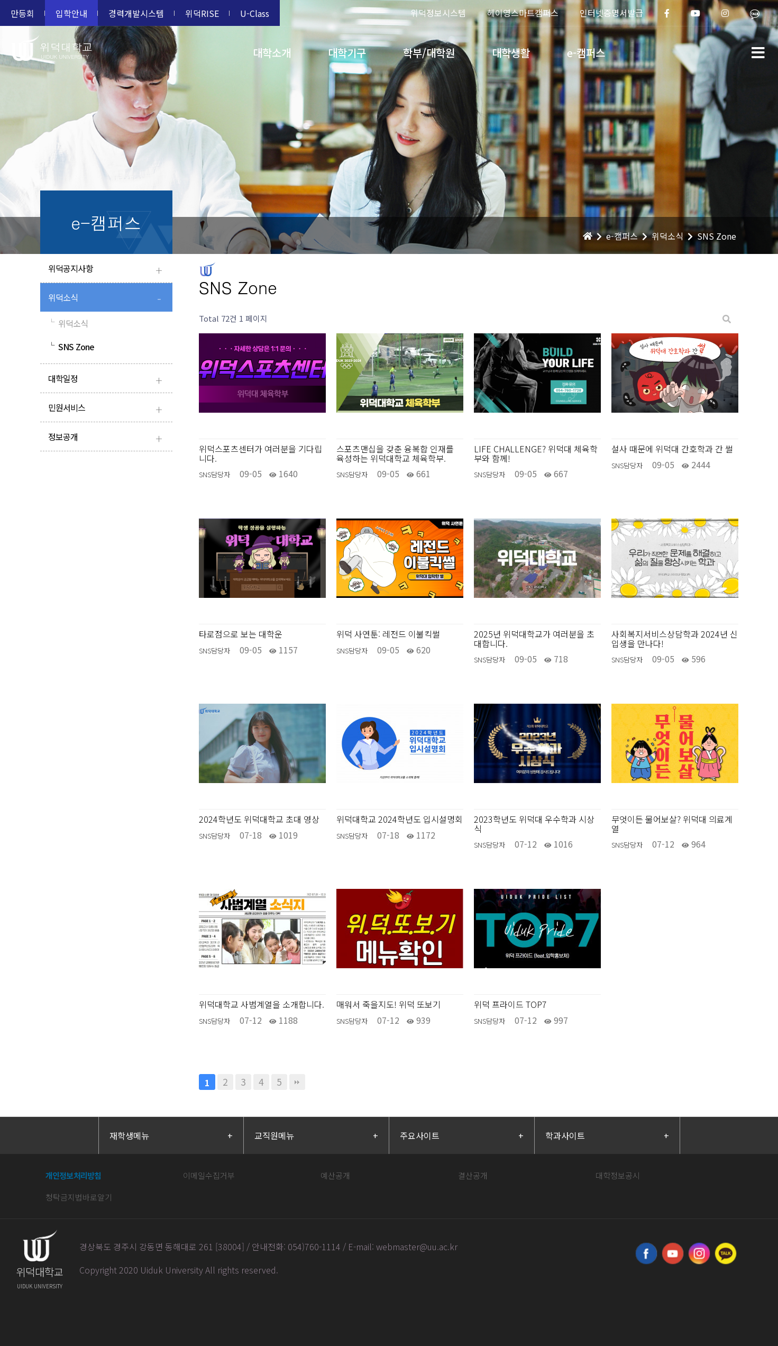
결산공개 (473, 1175)
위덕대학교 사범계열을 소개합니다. (261, 1004)
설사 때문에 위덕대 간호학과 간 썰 (672, 449)
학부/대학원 (429, 52)
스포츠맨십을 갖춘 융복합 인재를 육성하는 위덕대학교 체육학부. (395, 453)
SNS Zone (71, 346)
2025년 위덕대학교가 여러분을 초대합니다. (534, 639)
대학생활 (511, 52)
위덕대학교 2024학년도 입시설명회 (399, 819)
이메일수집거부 (209, 1175)
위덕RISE (202, 13)
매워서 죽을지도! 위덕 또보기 (388, 1004)
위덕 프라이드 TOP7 (510, 1004)
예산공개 (335, 1175)
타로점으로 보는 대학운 (240, 634)
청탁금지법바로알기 (78, 1197)
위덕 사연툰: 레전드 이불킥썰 (388, 634)
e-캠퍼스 (586, 52)
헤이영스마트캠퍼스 (523, 12)
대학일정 (107, 379)
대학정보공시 (618, 1175)
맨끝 (297, 1082)
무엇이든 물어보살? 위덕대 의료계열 (672, 824)
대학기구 (347, 52)
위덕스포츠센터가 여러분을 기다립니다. (260, 453)
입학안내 (71, 13)
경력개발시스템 (136, 13)
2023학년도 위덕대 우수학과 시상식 (534, 824)
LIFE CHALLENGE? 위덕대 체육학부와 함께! (536, 453)
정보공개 (107, 438)
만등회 (22, 13)
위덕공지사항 (107, 269)
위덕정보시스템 (438, 12)
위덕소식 (107, 298)
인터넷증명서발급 (611, 12)
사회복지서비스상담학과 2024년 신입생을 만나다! (674, 639)
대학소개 (272, 52)
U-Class (254, 13)
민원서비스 (107, 408)
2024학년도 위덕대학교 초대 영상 (259, 819)
